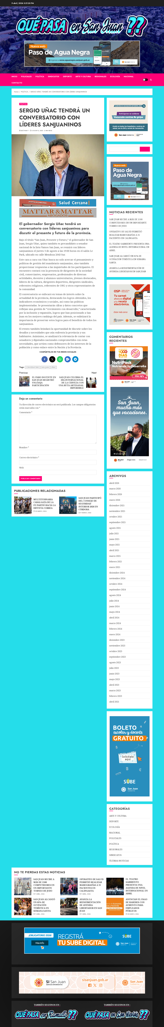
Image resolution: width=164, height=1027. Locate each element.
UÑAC (53, 367)
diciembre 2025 (117, 505)
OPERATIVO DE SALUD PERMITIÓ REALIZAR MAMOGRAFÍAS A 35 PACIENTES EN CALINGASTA (125, 235)
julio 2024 (114, 600)
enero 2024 (114, 634)
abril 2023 (114, 684)
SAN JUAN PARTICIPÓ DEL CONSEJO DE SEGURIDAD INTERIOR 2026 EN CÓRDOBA (68, 505)
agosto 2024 (115, 595)
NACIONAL (129, 76)
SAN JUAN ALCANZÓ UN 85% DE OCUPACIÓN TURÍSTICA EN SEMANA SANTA (127, 259)
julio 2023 (114, 668)
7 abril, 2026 (39, 894)
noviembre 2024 (117, 578)
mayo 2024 (114, 612)
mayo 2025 (114, 544)
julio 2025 (114, 533)
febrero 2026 (115, 494)
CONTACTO (17, 83)
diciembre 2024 (117, 572)
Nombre (24, 447)
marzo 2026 (115, 488)
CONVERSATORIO (32, 367)
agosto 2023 (115, 662)
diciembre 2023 (117, 640)
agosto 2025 (115, 528)
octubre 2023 (115, 651)
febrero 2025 (115, 561)
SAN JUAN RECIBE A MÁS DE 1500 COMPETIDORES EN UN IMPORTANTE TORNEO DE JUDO (128, 222)
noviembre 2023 (117, 645)
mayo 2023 (114, 679)
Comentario (25, 412)
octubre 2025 (115, 516)
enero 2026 (114, 500)
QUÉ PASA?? (25, 131)
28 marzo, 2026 (41, 511)
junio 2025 (114, 539)
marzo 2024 (115, 623)
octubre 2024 (115, 583)
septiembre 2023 (117, 656)
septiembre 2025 (117, 522)
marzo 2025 (115, 556)
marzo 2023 (115, 690)
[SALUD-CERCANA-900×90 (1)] (57, 206)
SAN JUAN (45, 367)
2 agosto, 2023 (37, 131)
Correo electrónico (29, 457)
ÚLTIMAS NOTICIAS (119, 860)
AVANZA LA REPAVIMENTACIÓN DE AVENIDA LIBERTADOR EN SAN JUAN (69, 906)
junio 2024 (114, 606)
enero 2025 (114, 567)
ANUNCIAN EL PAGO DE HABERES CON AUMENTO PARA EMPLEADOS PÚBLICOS (115, 906)
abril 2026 (114, 483)
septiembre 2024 (117, 589)
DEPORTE (67, 76)
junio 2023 (114, 673)
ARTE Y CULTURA (83, 76)
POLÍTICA (39, 76)
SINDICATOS (53, 76)
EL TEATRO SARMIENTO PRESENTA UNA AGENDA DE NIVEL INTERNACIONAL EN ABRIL (129, 247)
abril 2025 (114, 550)
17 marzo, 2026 (85, 513)
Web (21, 467)
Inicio (14, 76)
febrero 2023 (115, 696)
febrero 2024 (115, 628)
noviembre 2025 (117, 511)
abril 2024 (114, 617)
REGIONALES (100, 76)
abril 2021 (114, 701)
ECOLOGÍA (115, 76)
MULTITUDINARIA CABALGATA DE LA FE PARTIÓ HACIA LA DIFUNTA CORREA (23, 505)
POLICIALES (26, 76)
